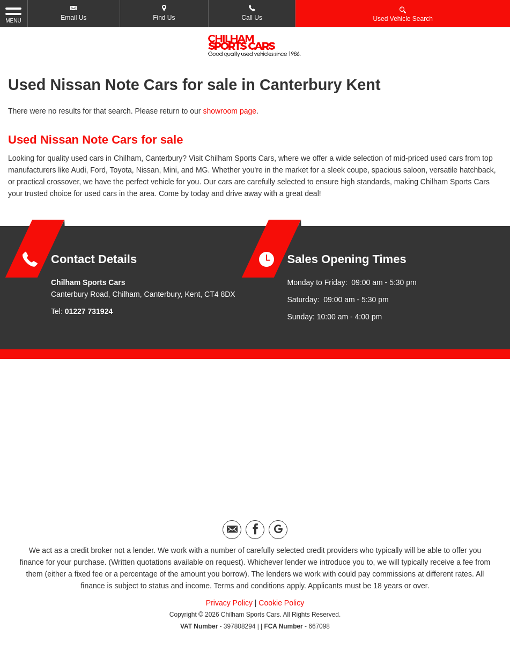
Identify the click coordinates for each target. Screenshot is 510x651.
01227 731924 (89, 311)
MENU (13, 14)
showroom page (229, 111)
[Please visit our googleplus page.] (278, 529)
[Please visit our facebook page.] (255, 529)
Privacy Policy (229, 602)
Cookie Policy (281, 602)
